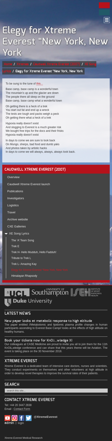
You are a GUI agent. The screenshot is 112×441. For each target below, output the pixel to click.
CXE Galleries (16, 226)
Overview (13, 177)
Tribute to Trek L (21, 258)
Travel (11, 212)
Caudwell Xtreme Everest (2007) (56, 64)
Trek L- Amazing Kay (24, 264)
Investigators (15, 198)
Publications (15, 191)
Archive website (17, 219)
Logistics (13, 205)
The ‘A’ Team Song (22, 240)
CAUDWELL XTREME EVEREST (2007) (35, 169)
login (21, 423)
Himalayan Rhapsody (24, 275)
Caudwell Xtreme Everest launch (28, 184)
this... (39, 83)
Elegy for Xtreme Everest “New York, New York (39, 270)
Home (8, 64)
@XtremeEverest (45, 417)
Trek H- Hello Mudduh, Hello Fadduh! (33, 252)
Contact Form (22, 409)
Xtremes (23, 64)
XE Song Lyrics (19, 233)
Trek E (15, 246)
